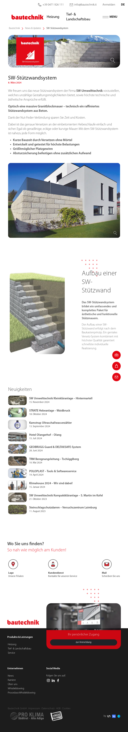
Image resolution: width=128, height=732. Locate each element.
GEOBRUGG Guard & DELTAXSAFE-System (55, 455)
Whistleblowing (16, 688)
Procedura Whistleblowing (21, 693)
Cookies (66, 708)
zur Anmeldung (83, 650)
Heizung (12, 644)
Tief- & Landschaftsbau (19, 648)
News (11, 675)
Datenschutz (48, 708)
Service (11, 653)
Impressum (34, 708)
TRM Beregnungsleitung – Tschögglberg (54, 467)
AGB (58, 708)
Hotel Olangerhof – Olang (45, 442)
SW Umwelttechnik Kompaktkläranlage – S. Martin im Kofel (66, 503)
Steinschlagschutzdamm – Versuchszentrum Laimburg (63, 515)
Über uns (12, 684)
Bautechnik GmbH (17, 708)
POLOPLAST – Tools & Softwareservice (52, 479)
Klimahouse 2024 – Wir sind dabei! (51, 491)
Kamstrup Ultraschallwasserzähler (50, 430)
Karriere (12, 680)
